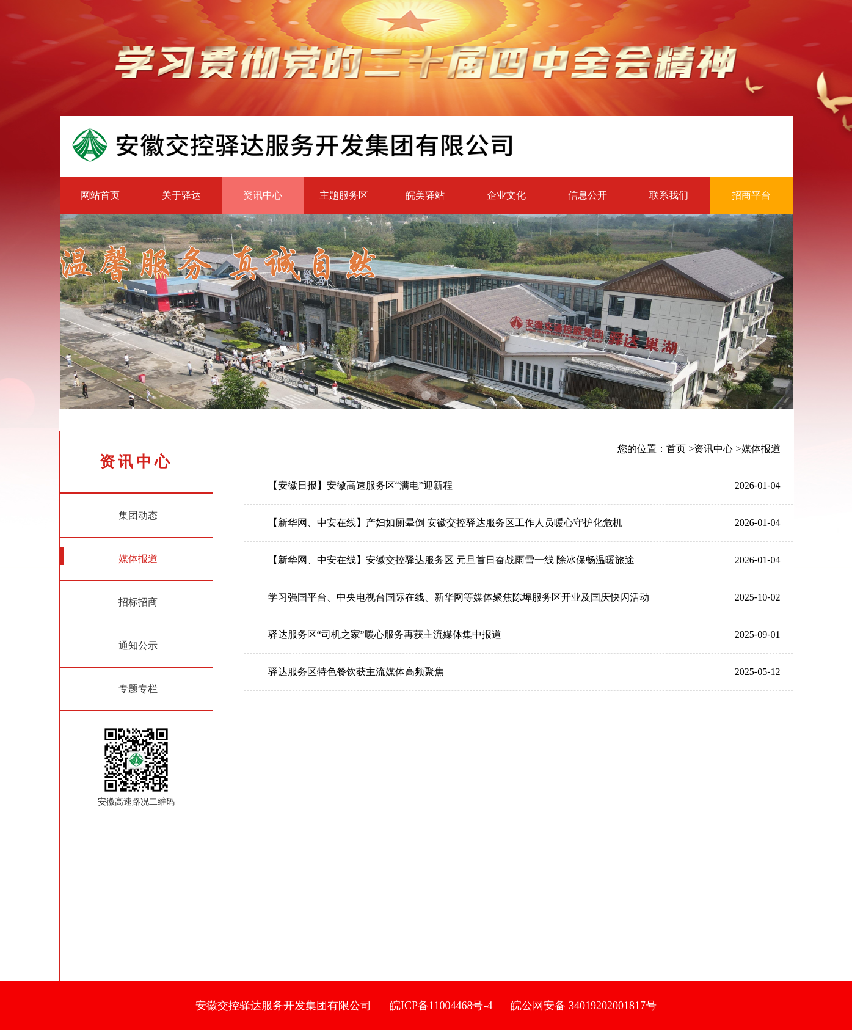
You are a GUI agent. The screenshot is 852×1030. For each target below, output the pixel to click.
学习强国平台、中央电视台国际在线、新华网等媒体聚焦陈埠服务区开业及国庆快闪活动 (458, 597)
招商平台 (751, 195)
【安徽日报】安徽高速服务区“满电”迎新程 (360, 485)
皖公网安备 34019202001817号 (584, 1005)
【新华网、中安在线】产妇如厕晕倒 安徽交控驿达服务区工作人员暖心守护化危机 (445, 522)
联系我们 (668, 195)
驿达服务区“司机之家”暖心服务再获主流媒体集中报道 (384, 634)
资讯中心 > (717, 449)
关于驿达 (181, 195)
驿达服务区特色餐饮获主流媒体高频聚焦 (356, 672)
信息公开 (587, 195)
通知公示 (109, 643)
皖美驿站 (425, 195)
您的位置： (641, 449)
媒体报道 (109, 556)
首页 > (680, 449)
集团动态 (109, 512)
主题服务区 (343, 195)
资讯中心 (262, 195)
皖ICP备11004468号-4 (441, 1005)
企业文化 (506, 195)
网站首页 (100, 195)
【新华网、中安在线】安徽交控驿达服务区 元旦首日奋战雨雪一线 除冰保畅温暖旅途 (451, 560)
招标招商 (109, 599)
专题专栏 (109, 686)
